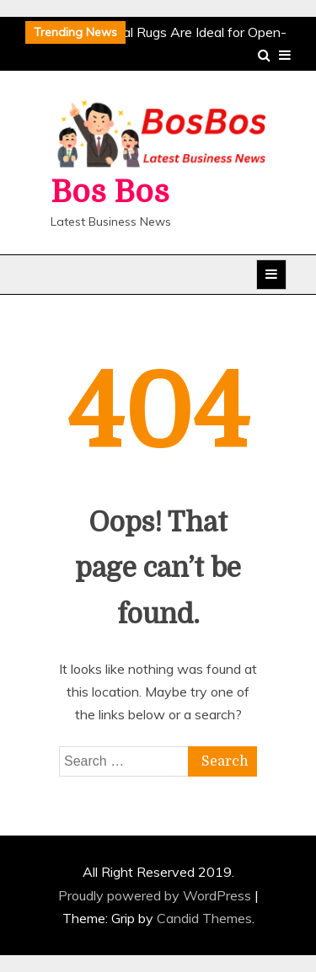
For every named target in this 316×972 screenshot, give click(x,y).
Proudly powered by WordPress (156, 895)
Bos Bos (110, 192)
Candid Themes (204, 918)
